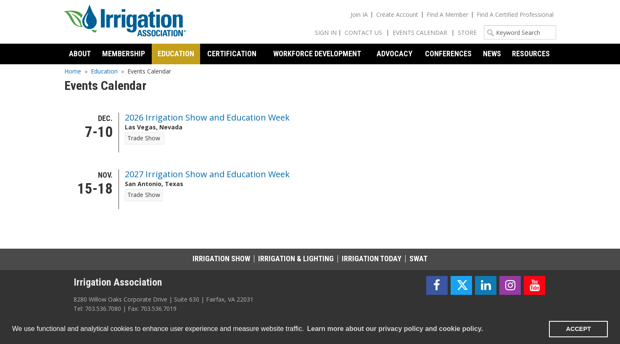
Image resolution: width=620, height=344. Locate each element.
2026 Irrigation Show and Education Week (207, 117)
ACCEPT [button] (578, 329)
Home (72, 71)
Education (104, 71)
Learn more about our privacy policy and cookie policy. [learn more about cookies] (395, 328)
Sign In (326, 33)
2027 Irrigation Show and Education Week (207, 174)
